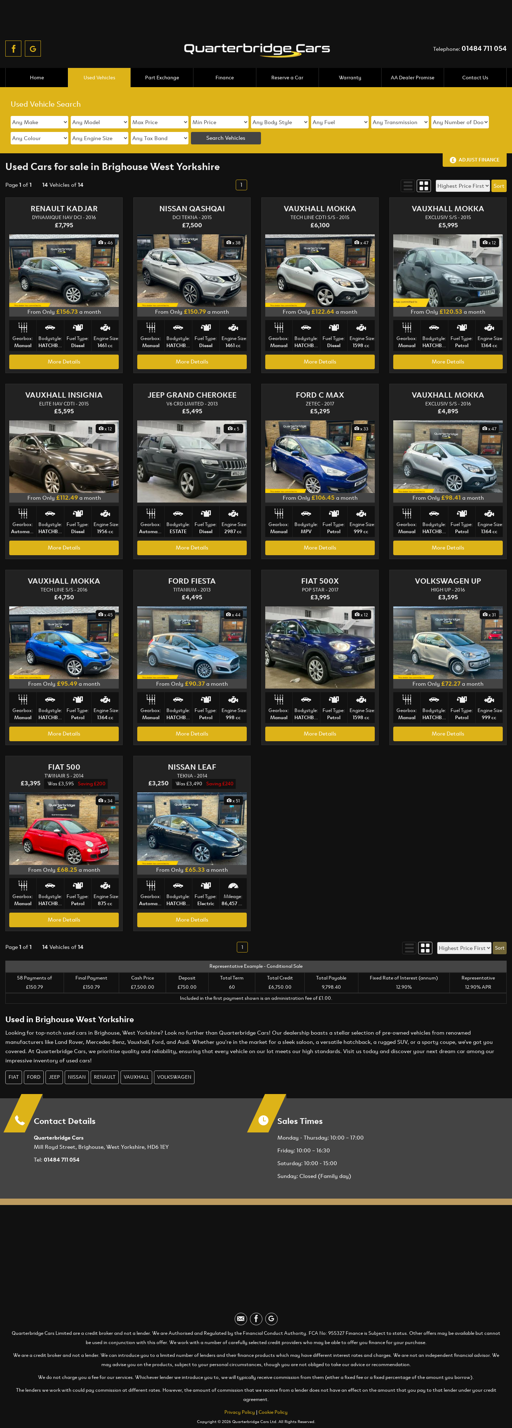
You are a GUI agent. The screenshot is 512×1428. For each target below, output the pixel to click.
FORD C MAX (320, 375)
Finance (225, 57)
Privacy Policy (239, 1392)
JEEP (54, 1057)
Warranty (349, 57)
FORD (34, 1057)
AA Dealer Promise (412, 57)
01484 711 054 (484, 19)
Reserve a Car (287, 57)
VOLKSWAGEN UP (448, 561)
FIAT (14, 1057)
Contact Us (475, 57)
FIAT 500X (320, 561)
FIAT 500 (64, 747)
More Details (64, 341)
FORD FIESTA (192, 561)
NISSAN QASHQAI (192, 189)
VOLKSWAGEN (174, 1057)
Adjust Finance (479, 140)
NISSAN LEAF (192, 747)
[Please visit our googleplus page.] (33, 19)
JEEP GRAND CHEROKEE (192, 375)
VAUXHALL (136, 1057)
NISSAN (77, 1057)
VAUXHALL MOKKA (320, 189)
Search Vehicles (225, 118)
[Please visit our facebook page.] (13, 19)
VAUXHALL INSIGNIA (64, 375)
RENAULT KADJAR (64, 189)
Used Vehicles (99, 57)
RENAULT (105, 1057)
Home (36, 57)
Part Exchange (162, 57)
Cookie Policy (273, 1392)
